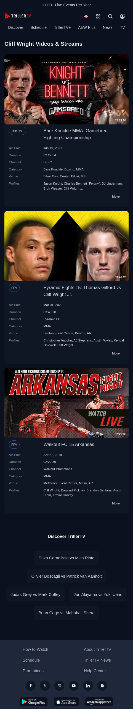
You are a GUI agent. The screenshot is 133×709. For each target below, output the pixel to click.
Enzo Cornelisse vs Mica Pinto (67, 557)
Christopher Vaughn (57, 340)
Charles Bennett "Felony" (82, 183)
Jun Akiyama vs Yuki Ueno (98, 594)
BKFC (47, 162)
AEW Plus (86, 27)
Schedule (39, 27)
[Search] (110, 16)
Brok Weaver (52, 188)
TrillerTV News (97, 660)
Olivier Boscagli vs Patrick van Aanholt (66, 576)
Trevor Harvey (63, 495)
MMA (80, 169)
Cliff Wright (71, 188)
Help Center (95, 670)
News (108, 27)
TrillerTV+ (62, 27)
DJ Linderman (112, 183)
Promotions (33, 670)
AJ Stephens (82, 340)
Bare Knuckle (53, 169)
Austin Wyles (102, 340)
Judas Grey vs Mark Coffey (35, 594)
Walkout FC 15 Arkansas (68, 444)
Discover (15, 27)
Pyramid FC (51, 319)
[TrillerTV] (17, 16)
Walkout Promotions (57, 469)
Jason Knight (52, 183)
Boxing (69, 169)
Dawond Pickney (73, 490)
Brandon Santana (98, 490)
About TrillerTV (97, 649)
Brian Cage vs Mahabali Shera (66, 612)
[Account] (122, 16)
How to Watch (35, 649)
